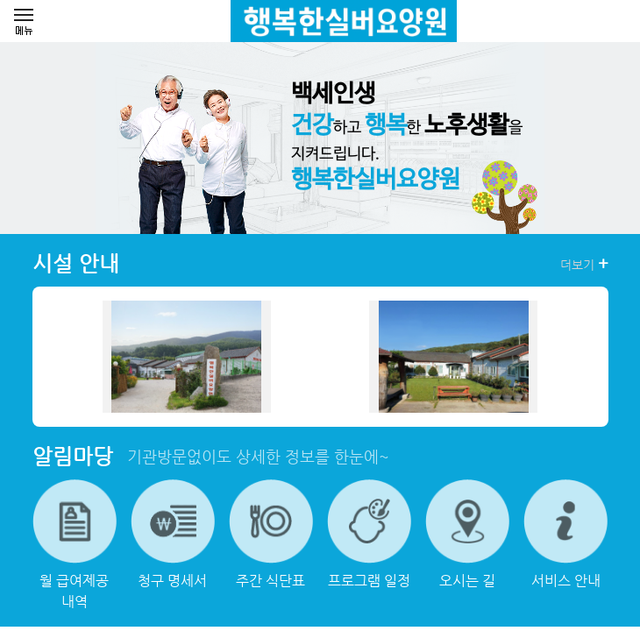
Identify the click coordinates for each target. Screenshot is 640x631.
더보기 (584, 264)
